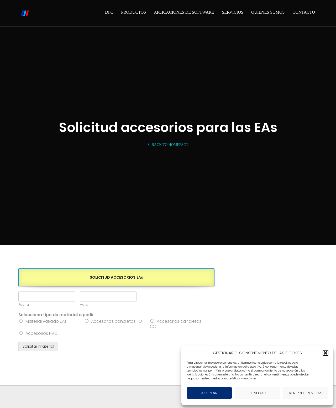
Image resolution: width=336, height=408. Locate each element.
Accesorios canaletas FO (116, 321)
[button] (325, 353)
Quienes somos (268, 12)
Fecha (23, 305)
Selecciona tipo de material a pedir (56, 315)
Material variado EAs (46, 321)
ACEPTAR (209, 393)
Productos (133, 12)
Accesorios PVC (41, 333)
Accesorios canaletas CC (175, 324)
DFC (109, 12)
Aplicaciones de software (184, 12)
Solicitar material (38, 346)
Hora (84, 305)
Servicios (232, 12)
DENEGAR (257, 393)
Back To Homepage (168, 145)
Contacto (303, 12)
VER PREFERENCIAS (305, 393)
